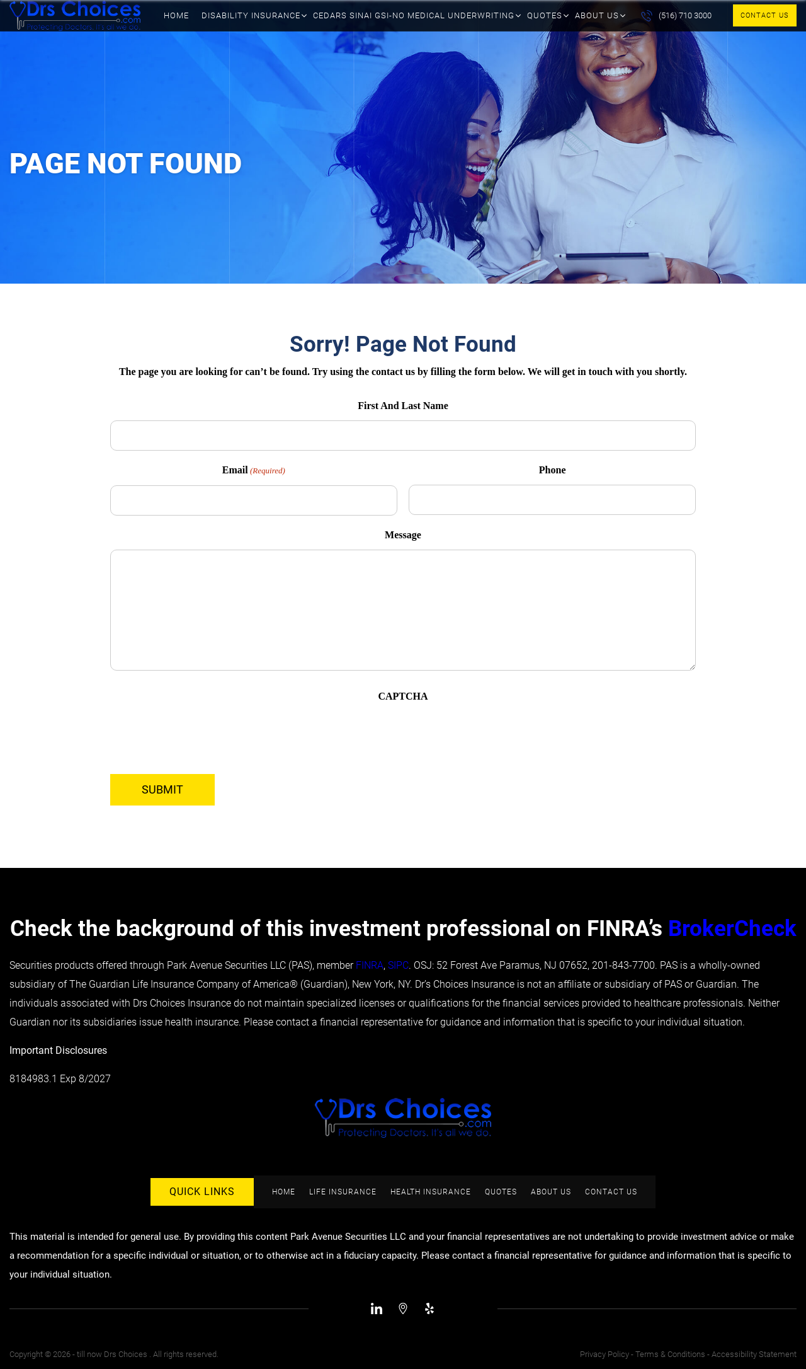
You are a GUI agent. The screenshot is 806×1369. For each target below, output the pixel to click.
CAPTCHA (403, 696)
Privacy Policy (604, 1354)
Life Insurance (343, 1191)
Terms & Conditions (670, 1354)
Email (253, 470)
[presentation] (206, 735)
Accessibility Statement (754, 1354)
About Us (597, 15)
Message (403, 534)
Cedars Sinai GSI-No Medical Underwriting (413, 15)
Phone (552, 470)
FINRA (369, 965)
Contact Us (765, 15)
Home (176, 15)
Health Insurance (430, 1191)
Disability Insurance (251, 15)
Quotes (544, 15)
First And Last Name (403, 405)
